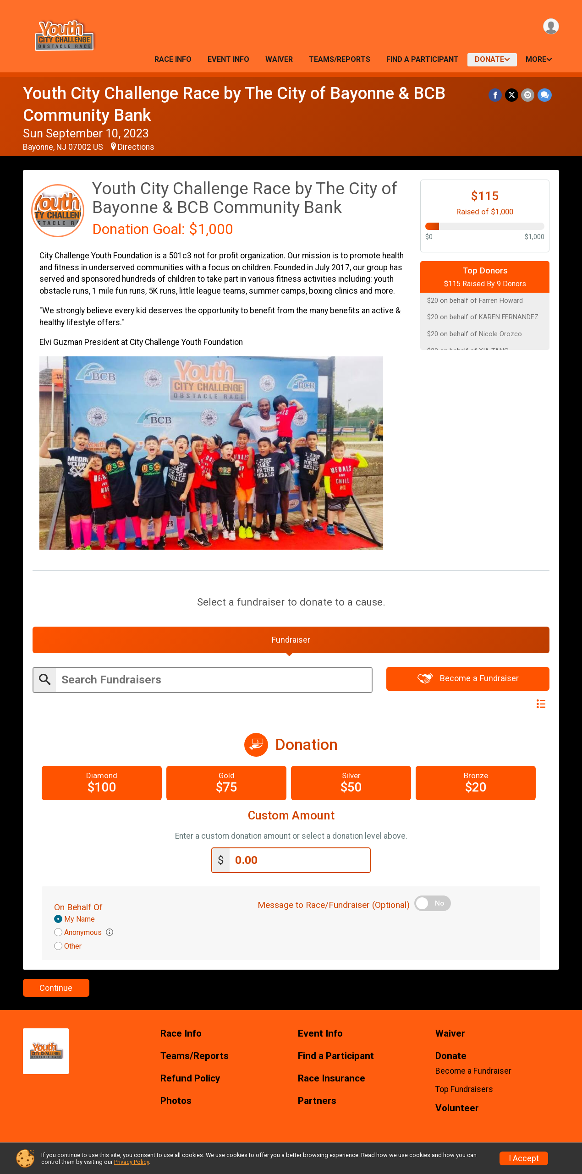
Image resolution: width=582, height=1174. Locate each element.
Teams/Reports (339, 59)
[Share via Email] (528, 95)
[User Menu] (550, 26)
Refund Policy (190, 1080)
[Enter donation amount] (300, 862)
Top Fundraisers (464, 1090)
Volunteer (457, 1109)
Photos (176, 1102)
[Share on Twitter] (512, 95)
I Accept (524, 1158)
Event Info (228, 59)
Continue (55, 989)
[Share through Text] (545, 95)
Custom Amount (291, 817)
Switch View (518, 705)
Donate (489, 59)
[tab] (291, 641)
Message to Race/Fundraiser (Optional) (334, 906)
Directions (136, 147)
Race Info (173, 59)
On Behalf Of (78, 908)
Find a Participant (422, 59)
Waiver (279, 59)
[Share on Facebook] (496, 95)
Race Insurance (331, 1080)
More (536, 59)
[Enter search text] (214, 682)
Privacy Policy (131, 1161)
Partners (317, 1102)
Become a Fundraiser (468, 680)
